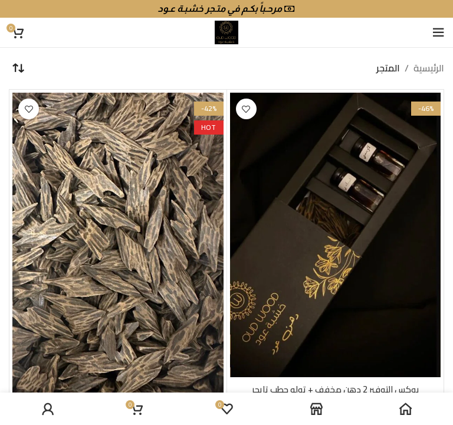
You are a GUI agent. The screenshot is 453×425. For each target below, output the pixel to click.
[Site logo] (226, 31)
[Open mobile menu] (438, 32)
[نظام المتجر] (18, 68)
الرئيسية (428, 68)
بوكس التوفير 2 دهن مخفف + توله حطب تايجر (335, 389)
